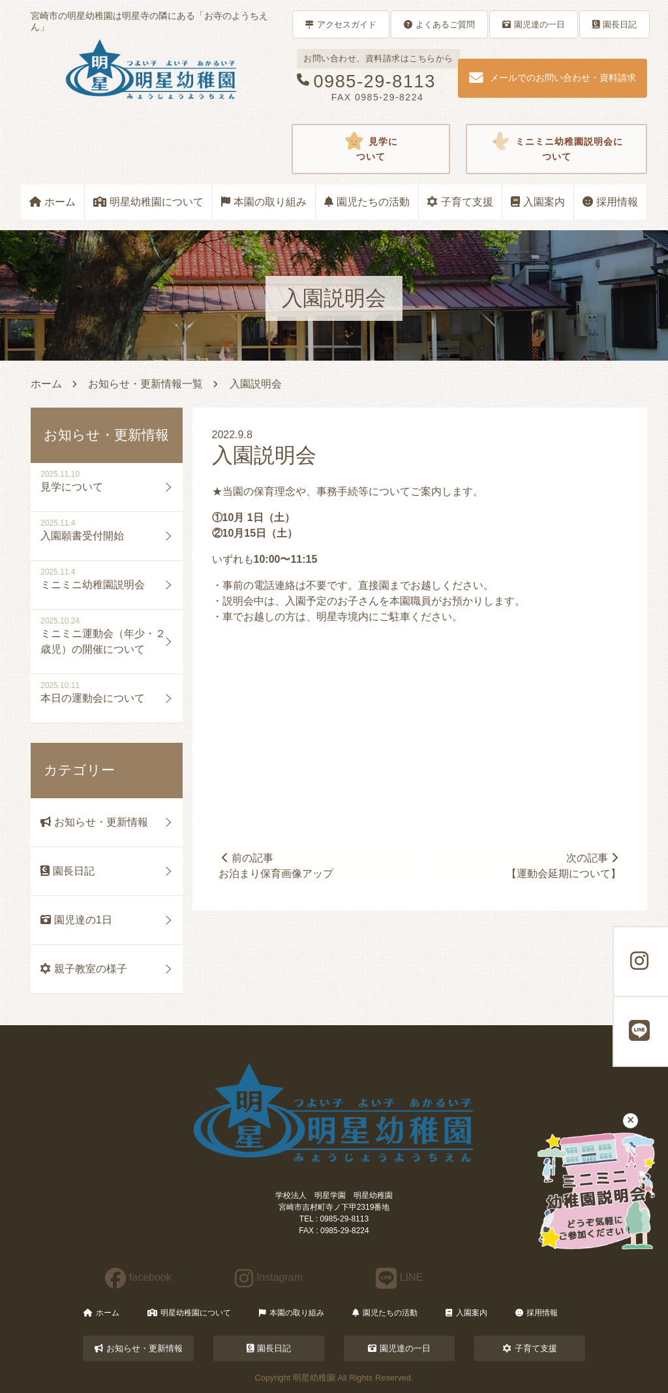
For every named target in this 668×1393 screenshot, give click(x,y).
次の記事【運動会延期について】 (563, 864)
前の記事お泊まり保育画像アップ (276, 864)
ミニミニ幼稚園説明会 (92, 583)
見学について (371, 148)
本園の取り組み (264, 200)
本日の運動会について (92, 696)
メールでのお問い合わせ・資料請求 (552, 77)
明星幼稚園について (148, 200)
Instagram (269, 1275)
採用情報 (610, 200)
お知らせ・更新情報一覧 (145, 382)
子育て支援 (460, 200)
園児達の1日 (76, 918)
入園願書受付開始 (82, 534)
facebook (138, 1275)
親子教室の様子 (83, 967)
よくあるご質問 (439, 24)
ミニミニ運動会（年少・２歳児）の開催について (103, 640)
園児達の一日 (533, 24)
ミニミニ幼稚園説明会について (557, 148)
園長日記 (614, 24)
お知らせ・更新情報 (94, 820)
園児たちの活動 (367, 200)
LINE (399, 1275)
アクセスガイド (340, 24)
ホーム (52, 200)
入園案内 (538, 200)
